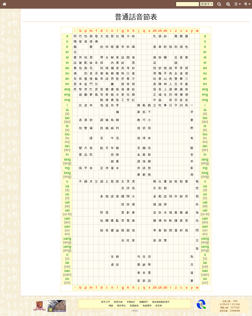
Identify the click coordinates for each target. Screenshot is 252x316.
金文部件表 (11, 64)
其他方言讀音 (12, 113)
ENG (17, 43)
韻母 (13, 105)
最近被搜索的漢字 (167, 302)
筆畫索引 (9, 56)
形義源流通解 (12, 68)
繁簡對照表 (11, 134)
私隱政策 (140, 305)
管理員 (141, 311)
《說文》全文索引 (14, 123)
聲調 (18, 105)
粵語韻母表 (11, 86)
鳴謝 (117, 305)
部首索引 (9, 52)
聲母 (8, 105)
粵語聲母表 (11, 82)
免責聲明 (153, 305)
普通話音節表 (12, 109)
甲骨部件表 (11, 60)
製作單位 (127, 305)
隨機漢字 (150, 302)
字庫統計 (137, 302)
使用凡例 (124, 302)
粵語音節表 (11, 78)
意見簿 (165, 305)
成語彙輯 (9, 131)
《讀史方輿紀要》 (14, 127)
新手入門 (111, 302)
